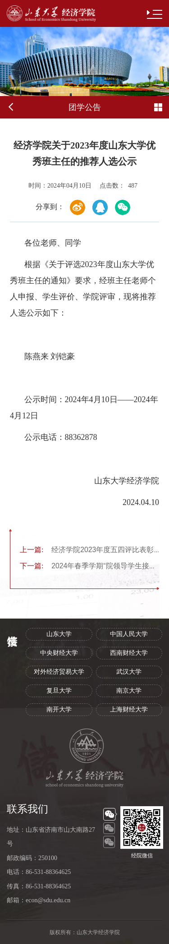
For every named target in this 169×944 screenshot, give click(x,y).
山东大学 (59, 634)
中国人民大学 (129, 634)
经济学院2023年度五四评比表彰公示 (94, 549)
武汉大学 (129, 671)
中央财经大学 (59, 653)
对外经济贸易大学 (59, 671)
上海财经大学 (129, 709)
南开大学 (59, 709)
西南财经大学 (129, 653)
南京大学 (129, 690)
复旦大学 (59, 690)
